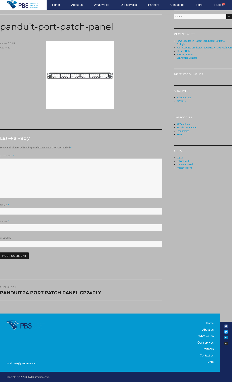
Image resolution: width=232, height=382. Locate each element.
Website (5, 237)
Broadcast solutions (187, 127)
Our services (129, 4)
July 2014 (181, 101)
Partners (153, 4)
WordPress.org (184, 168)
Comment (7, 155)
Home (56, 4)
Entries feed (183, 161)
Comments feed (185, 164)
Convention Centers (187, 58)
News (179, 134)
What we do (101, 4)
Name (4, 205)
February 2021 (184, 97)
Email (5, 221)
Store (199, 4)
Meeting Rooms (185, 54)
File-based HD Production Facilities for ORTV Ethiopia (204, 47)
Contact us (177, 4)
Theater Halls (183, 51)
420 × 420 (5, 47)
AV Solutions (183, 124)
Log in (180, 157)
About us (77, 4)
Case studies (183, 131)
